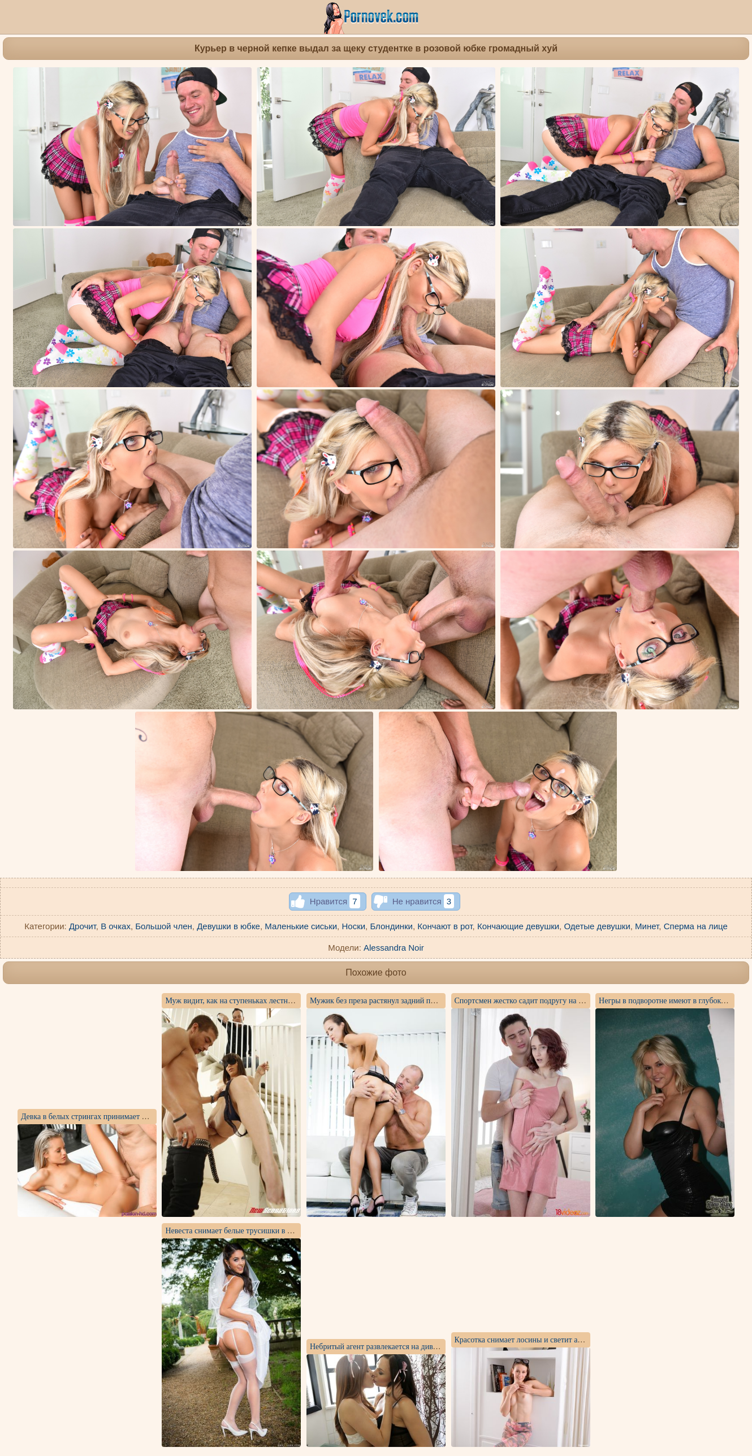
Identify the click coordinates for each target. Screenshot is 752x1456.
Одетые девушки (597, 926)
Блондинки (391, 926)
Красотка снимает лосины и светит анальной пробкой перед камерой (570, 1340)
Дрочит (82, 926)
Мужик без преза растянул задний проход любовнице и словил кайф (424, 1000)
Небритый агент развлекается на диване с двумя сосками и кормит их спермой (442, 1346)
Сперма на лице (696, 926)
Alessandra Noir (394, 947)
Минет (647, 926)
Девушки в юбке (228, 926)
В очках (116, 926)
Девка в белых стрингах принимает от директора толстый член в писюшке (146, 1116)
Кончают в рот (444, 926)
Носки (353, 926)
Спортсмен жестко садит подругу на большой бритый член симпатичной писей (588, 1000)
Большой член (163, 926)
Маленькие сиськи (301, 926)
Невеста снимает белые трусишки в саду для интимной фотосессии (278, 1231)
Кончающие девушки (518, 926)
